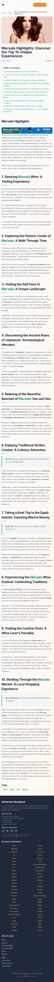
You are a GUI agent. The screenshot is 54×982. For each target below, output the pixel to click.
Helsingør (14, 886)
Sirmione (14, 889)
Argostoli (40, 914)
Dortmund (14, 849)
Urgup (14, 921)
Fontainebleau (40, 870)
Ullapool (14, 870)
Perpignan (40, 886)
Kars (14, 917)
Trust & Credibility (7, 945)
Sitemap (4, 954)
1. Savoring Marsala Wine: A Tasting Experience (21, 72)
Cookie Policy (6, 966)
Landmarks (21, 265)
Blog (10, 13)
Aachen (14, 845)
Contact (4, 951)
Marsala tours (45, 698)
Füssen (40, 849)
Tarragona (14, 877)
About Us (4, 943)
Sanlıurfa (39, 921)
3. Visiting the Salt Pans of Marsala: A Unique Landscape (24, 80)
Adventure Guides (7, 948)
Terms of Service (7, 963)
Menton (14, 874)
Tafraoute (40, 930)
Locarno (14, 899)
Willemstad (14, 892)
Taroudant (14, 930)
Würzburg (40, 852)
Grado (40, 861)
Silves (40, 908)
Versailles (40, 892)
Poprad (40, 899)
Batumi (40, 924)
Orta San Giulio (40, 867)
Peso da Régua (14, 911)
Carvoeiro (40, 911)
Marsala (5, 135)
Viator (7, 462)
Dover (14, 902)
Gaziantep (14, 924)
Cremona (14, 883)
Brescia (14, 864)
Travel (5, 789)
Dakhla (40, 927)
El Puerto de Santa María (40, 864)
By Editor (49, 61)
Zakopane (40, 889)
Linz (14, 855)
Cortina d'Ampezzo (14, 905)
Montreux (14, 880)
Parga (14, 861)
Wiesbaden (14, 852)
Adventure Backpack (9, 5)
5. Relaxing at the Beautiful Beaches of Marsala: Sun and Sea (26, 89)
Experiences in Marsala (26, 538)
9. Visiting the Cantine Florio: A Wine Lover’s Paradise (23, 106)
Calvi (14, 867)
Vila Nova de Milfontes (14, 914)
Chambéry (14, 895)
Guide (12, 789)
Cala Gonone (14, 908)
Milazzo (40, 874)
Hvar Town (40, 877)
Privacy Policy (6, 960)
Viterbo (40, 905)
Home (3, 13)
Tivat (39, 883)
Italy (18, 789)
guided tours (9, 529)
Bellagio (40, 902)
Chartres (39, 880)
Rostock (40, 845)
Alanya (40, 917)
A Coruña (40, 855)
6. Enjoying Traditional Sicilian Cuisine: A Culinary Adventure (25, 92)
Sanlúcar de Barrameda (40, 895)
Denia (14, 858)
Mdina (14, 927)
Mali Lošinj (40, 858)
